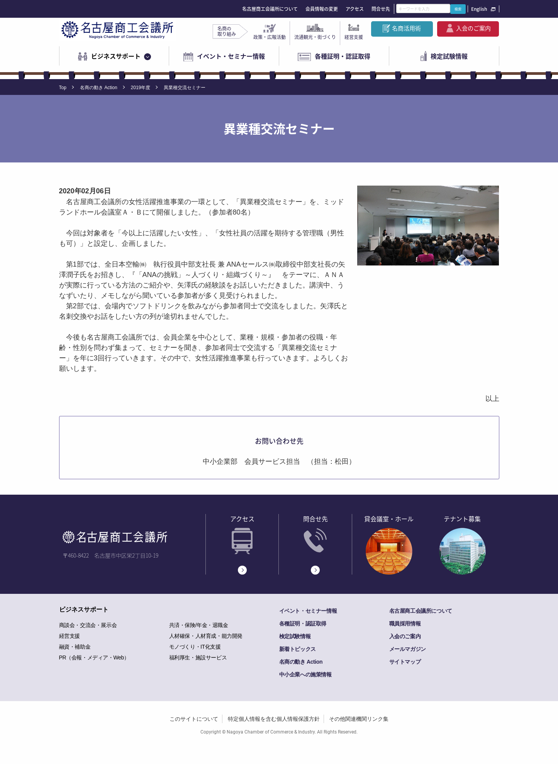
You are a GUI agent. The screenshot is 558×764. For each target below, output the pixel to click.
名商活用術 (406, 28)
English (479, 8)
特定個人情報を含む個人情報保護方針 (274, 719)
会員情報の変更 (321, 8)
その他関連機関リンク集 (358, 719)
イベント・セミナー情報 (231, 56)
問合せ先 (380, 8)
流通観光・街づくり (315, 37)
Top (62, 87)
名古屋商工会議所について (270, 8)
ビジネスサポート (116, 56)
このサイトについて (194, 719)
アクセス (355, 8)
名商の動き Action (98, 87)
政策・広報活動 (269, 37)
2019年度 (141, 87)
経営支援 (353, 37)
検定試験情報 (449, 56)
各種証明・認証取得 (342, 56)
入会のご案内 (473, 28)
